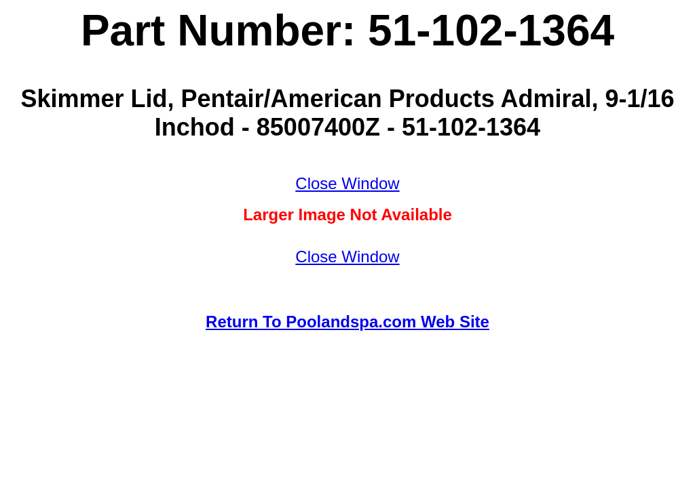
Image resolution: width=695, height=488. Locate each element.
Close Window (347, 183)
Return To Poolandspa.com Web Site (347, 321)
